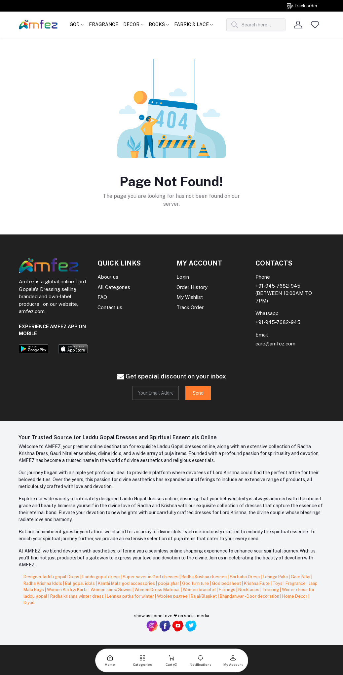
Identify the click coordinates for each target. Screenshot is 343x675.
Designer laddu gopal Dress (51, 576)
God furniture (196, 583)
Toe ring (271, 589)
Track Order (190, 307)
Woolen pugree (173, 596)
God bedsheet (227, 583)
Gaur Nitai (301, 576)
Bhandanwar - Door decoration (250, 596)
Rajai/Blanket (204, 596)
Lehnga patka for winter (131, 596)
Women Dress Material (157, 589)
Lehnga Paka (276, 576)
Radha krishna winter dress (77, 596)
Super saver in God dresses (151, 576)
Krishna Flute (257, 583)
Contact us (109, 307)
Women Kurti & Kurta (68, 589)
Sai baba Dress (245, 576)
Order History (192, 287)
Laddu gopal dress (101, 576)
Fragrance (296, 583)
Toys (278, 583)
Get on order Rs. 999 (65, 5)
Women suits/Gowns (112, 589)
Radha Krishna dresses (204, 576)
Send (198, 393)
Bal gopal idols (80, 583)
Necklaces (249, 589)
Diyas (28, 602)
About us (107, 277)
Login (182, 277)
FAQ (102, 297)
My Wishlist (189, 297)
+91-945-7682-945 (277, 286)
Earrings (227, 589)
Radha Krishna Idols (43, 583)
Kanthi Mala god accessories (127, 583)
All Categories (113, 287)
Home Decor (295, 596)
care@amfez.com (275, 343)
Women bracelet (200, 589)
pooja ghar (169, 583)
